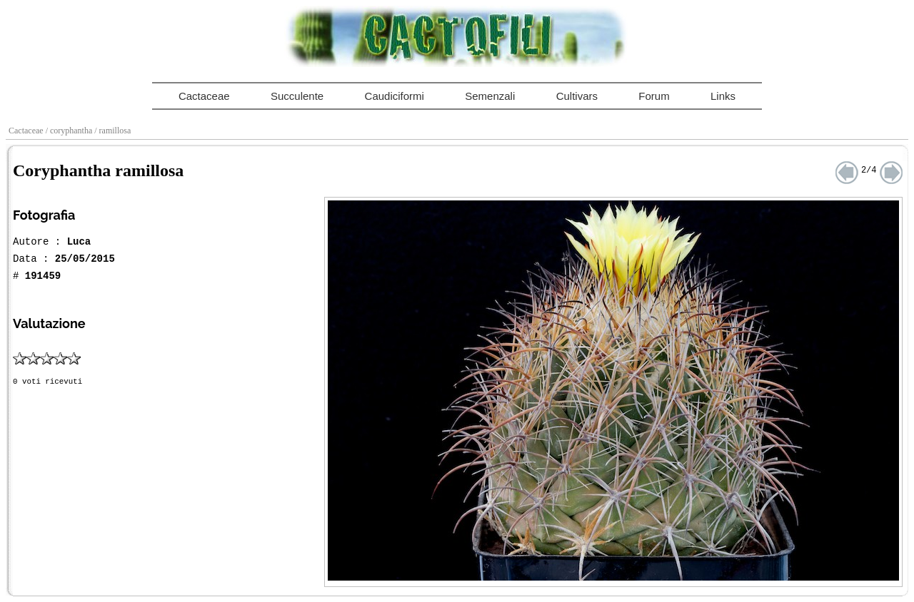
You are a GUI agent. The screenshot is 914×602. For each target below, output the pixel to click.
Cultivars (577, 96)
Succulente (297, 96)
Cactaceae (204, 96)
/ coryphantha (70, 131)
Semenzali (490, 96)
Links (722, 96)
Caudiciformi (394, 96)
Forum (653, 96)
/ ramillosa (113, 131)
